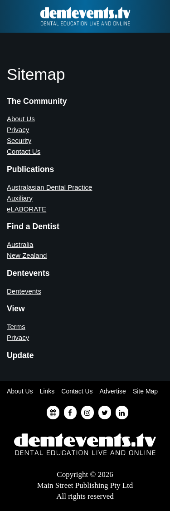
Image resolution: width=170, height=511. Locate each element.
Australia (20, 244)
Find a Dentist (12, 16)
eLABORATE (26, 209)
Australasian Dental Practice (49, 187)
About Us (21, 119)
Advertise (113, 391)
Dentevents (24, 291)
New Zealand (27, 255)
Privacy (18, 129)
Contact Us (23, 151)
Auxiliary (20, 198)
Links (47, 391)
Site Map (145, 391)
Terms (16, 326)
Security (19, 140)
